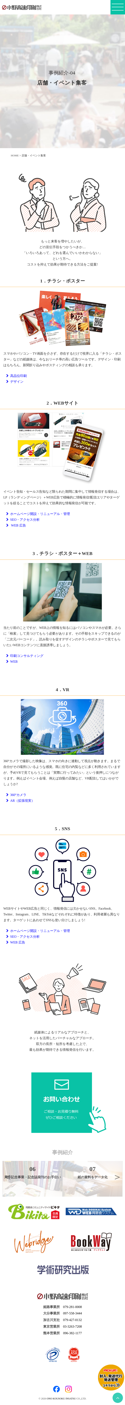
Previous (7, 1177)
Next (117, 1177)
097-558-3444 (72, 1313)
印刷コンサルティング (24, 656)
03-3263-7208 (72, 1326)
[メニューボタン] (118, 8)
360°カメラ (16, 795)
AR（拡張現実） (20, 800)
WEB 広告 (16, 525)
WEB (12, 661)
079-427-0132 (72, 1320)
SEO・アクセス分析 (23, 519)
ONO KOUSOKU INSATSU (61, 1398)
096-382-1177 (72, 1333)
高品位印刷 (16, 376)
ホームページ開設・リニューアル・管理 (38, 514)
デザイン (14, 381)
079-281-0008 (72, 1307)
